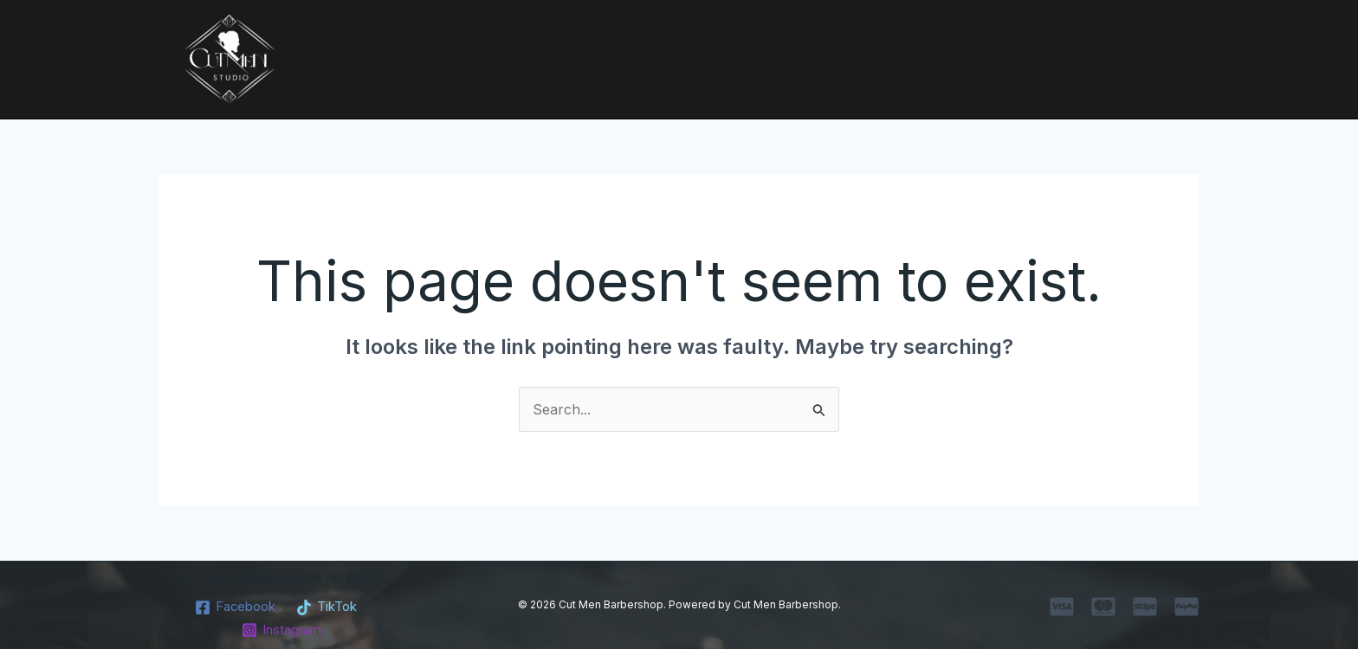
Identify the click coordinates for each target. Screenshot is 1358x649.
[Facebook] (232, 607)
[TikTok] (330, 607)
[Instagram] (281, 630)
